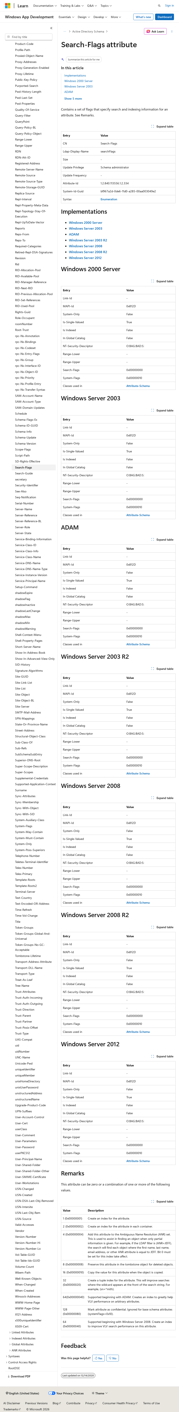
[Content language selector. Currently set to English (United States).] (22, 1393)
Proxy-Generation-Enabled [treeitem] (32, 68)
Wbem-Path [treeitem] (23, 1272)
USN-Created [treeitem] (23, 1195)
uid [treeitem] (17, 1045)
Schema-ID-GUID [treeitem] (26, 425)
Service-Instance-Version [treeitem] (31, 575)
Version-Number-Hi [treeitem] (27, 1243)
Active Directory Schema (88, 31)
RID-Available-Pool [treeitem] (27, 276)
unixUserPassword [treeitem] (26, 1087)
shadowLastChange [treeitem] (27, 611)
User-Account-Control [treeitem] (29, 1117)
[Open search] (159, 5)
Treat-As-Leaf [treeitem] (23, 980)
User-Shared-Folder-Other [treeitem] (32, 1171)
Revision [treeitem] (20, 258)
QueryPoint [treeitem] (22, 122)
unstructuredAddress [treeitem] (28, 1093)
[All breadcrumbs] (64, 31)
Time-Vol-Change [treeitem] (26, 915)
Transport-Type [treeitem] (24, 974)
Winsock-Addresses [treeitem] (27, 1296)
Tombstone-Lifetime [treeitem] (28, 956)
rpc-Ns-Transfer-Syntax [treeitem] (30, 390)
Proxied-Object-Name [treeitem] (29, 56)
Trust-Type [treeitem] (22, 1033)
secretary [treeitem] (21, 479)
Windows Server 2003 (78, 86)
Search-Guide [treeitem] (24, 473)
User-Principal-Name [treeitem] (28, 1159)
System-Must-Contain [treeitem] (29, 838)
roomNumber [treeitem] (23, 324)
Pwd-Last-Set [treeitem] (23, 98)
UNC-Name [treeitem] (22, 1057)
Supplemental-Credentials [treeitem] (31, 778)
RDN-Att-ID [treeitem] (22, 157)
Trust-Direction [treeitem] (24, 1009)
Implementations (75, 75)
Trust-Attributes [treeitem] (25, 992)
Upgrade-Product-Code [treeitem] (30, 1105)
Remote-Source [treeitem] (25, 175)
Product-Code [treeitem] (24, 44)
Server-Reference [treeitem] (26, 515)
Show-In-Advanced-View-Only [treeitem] (35, 659)
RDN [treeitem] (18, 151)
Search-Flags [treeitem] (23, 467)
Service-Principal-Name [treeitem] (30, 581)
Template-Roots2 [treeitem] (26, 886)
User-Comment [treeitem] (25, 1135)
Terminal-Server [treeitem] (25, 892)
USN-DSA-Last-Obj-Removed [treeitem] (34, 1201)
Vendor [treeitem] (19, 1231)
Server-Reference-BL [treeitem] (28, 521)
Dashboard (165, 17)
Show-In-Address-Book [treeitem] (30, 653)
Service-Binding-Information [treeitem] (33, 539)
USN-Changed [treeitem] (24, 1189)
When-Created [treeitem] (24, 1290)
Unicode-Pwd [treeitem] (23, 1063)
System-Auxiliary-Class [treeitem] (29, 820)
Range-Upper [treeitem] (23, 145)
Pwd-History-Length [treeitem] (28, 92)
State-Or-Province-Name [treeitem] (31, 724)
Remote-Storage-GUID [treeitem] (30, 187)
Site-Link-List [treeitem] (23, 683)
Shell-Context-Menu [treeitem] (28, 635)
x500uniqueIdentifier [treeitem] (28, 1320)
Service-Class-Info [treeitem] (26, 551)
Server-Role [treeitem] (22, 527)
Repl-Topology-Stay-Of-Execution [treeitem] (30, 213)
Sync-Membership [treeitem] (27, 802)
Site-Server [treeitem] (22, 706)
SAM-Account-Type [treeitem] (28, 401)
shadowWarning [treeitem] (25, 629)
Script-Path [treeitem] (22, 455)
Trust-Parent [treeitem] (23, 1016)
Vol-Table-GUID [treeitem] (25, 1255)
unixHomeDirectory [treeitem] (27, 1081)
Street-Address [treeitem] (24, 730)
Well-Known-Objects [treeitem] (28, 1279)
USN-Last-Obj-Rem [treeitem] (27, 1213)
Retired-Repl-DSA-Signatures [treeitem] (34, 252)
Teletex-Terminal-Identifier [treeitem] (31, 862)
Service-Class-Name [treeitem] (28, 557)
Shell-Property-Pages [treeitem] (28, 641)
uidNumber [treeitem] (22, 1051)
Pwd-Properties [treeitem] (25, 103)
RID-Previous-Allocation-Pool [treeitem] (34, 294)
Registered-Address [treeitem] (27, 163)
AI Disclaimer (11, 1403)
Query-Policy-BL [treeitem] (25, 127)
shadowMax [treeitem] (22, 617)
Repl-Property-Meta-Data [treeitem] (31, 205)
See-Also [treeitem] (20, 491)
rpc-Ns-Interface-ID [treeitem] (28, 366)
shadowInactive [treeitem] (25, 605)
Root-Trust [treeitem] (22, 330)
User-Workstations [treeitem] (27, 1183)
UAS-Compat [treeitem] (23, 1039)
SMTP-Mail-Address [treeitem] (28, 712)
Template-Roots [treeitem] (25, 880)
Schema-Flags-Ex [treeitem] (26, 420)
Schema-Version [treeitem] (25, 443)
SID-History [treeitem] (22, 664)
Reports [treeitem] (20, 228)
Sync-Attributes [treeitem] (25, 796)
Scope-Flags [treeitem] (23, 449)
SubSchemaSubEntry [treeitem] (28, 754)
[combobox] (28, 37)
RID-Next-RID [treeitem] (24, 288)
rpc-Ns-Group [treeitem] (24, 360)
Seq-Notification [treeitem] (25, 497)
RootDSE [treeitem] (14, 1368)
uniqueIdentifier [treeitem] (25, 1069)
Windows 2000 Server (78, 81)
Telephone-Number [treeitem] (27, 856)
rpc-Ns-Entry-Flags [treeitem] (27, 354)
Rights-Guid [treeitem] (22, 312)
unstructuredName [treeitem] (27, 1099)
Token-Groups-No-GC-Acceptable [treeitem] (30, 947)
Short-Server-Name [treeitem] (27, 647)
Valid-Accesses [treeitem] (24, 1225)
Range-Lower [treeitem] (23, 139)
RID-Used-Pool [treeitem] (24, 306)
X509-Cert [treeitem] (22, 1326)
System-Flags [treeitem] (23, 826)
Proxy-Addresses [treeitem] (25, 62)
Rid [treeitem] (17, 264)
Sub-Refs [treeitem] (21, 748)
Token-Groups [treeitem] (24, 927)
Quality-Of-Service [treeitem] (27, 110)
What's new (143, 17)
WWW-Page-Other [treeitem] (27, 1308)
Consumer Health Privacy (118, 1403)
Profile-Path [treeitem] (22, 50)
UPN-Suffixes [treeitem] (23, 1111)
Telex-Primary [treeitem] (23, 874)
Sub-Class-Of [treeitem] (23, 742)
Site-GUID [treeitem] (21, 676)
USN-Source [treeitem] (23, 1219)
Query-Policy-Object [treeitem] (28, 133)
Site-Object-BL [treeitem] (24, 700)
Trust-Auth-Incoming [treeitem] (28, 997)
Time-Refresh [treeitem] (23, 910)
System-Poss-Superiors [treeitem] (30, 850)
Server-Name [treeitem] (23, 509)
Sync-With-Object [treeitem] (27, 808)
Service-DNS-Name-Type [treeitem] (31, 569)
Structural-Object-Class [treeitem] (30, 736)
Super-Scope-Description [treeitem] (31, 766)
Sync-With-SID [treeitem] (25, 814)
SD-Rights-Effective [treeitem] (27, 461)
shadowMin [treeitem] (22, 623)
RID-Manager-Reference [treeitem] (30, 282)
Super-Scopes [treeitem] (24, 772)
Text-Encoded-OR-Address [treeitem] (32, 904)
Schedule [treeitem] (21, 413)
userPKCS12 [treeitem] (22, 1153)
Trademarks (10, 1409)
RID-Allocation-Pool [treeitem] (27, 270)
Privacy (90, 1403)
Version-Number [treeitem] (25, 1237)
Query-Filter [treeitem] (23, 115)
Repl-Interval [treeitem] (23, 199)
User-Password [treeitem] (24, 1147)
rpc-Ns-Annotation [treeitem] (27, 336)
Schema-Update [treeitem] (25, 437)
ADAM (68, 92)
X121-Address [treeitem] (23, 1314)
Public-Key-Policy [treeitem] (26, 80)
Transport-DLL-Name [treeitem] (28, 968)
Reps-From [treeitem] (22, 234)
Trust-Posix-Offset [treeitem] (26, 1027)
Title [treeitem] (17, 922)
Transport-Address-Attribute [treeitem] (33, 962)
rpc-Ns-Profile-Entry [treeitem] (28, 384)
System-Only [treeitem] (23, 844)
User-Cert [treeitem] (21, 1123)
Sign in (169, 5)
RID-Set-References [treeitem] (27, 300)
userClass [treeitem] (21, 1129)
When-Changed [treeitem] (25, 1284)
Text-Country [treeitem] (23, 898)
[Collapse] (51, 28)
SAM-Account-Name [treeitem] (28, 396)
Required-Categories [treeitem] (28, 246)
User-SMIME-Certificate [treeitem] (30, 1177)
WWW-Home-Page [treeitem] (27, 1302)
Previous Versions (36, 1403)
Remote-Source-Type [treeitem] (28, 181)
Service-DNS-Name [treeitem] (27, 563)
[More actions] (172, 31)
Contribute (73, 1403)
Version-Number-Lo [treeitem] (28, 1249)
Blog (55, 1403)
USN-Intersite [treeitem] (24, 1207)
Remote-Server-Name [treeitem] (29, 169)
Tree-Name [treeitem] (22, 986)
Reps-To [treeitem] (20, 240)
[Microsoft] (7, 5)
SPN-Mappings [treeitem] (25, 718)
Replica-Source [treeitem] (24, 193)
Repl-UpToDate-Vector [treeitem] (29, 222)
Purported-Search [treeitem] (26, 86)
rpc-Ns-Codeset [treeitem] (25, 348)
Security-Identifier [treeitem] (26, 485)
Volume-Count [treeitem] (24, 1267)
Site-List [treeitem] (20, 688)
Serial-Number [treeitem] (24, 503)
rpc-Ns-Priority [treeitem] (24, 378)
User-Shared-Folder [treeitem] (27, 1165)
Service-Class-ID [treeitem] (25, 545)
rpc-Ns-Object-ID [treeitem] (26, 372)
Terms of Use (151, 1403)
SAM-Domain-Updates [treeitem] (30, 408)
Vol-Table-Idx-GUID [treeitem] (27, 1260)
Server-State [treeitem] (23, 533)
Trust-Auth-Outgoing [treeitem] (29, 1004)
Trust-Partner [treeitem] (23, 1021)
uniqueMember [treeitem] (25, 1075)
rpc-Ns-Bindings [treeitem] (25, 342)
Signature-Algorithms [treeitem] (29, 671)
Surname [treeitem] (21, 790)
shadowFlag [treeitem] (22, 599)
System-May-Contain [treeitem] (29, 832)
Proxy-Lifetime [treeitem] (24, 74)
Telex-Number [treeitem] (24, 868)
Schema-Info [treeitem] (23, 431)
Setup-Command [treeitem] (26, 587)
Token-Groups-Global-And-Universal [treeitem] (33, 936)
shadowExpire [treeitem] (23, 593)
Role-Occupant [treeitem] (25, 318)
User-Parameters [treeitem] (26, 1141)
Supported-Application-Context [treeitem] (35, 784)
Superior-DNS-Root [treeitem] (27, 760)
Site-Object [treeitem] (22, 694)
